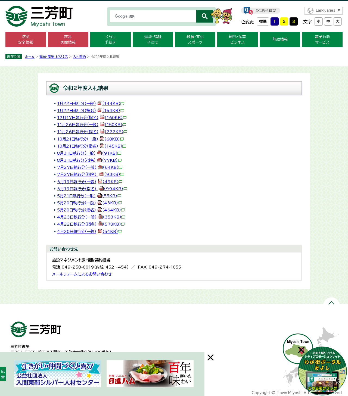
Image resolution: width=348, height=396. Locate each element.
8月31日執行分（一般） (89, 153)
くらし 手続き (110, 39)
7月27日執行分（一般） (89, 167)
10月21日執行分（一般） (90, 139)
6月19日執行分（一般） (89, 182)
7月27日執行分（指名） (90, 174)
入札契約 (79, 56)
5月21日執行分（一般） (89, 196)
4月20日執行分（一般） (89, 231)
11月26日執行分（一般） (91, 125)
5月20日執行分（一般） (89, 203)
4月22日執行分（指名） (91, 224)
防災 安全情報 (25, 39)
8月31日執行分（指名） (89, 160)
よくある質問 (265, 11)
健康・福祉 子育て (152, 39)
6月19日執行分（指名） (92, 189)
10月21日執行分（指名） (91, 146)
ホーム (30, 56)
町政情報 (280, 39)
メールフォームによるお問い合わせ (82, 274)
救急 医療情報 (68, 39)
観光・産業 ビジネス (237, 39)
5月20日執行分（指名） (91, 210)
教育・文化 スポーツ (195, 39)
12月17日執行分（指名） (91, 118)
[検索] (152, 16)
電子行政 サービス (322, 39)
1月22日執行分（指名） (90, 110)
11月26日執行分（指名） (92, 132)
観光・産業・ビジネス (53, 56)
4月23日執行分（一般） (91, 217)
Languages (325, 10)
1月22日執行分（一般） (90, 103)
